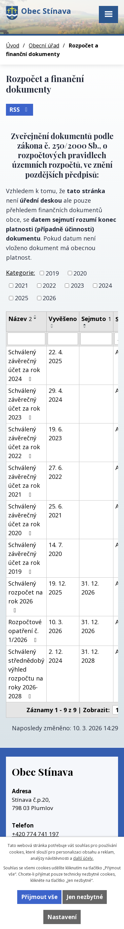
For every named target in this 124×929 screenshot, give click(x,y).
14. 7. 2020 (56, 549)
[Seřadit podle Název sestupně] (35, 318)
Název (20, 319)
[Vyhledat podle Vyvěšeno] (63, 339)
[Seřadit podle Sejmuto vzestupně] (85, 324)
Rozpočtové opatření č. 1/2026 (25, 631)
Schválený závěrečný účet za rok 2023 (24, 404)
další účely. (83, 858)
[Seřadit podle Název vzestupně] (35, 315)
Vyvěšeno (63, 319)
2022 (49, 285)
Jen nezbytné (84, 897)
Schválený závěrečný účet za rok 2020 (24, 519)
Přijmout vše (39, 897)
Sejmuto (96, 319)
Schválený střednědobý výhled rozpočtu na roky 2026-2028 (26, 674)
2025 (21, 298)
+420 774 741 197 (35, 834)
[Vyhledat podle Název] (26, 339)
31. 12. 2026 (90, 587)
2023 (77, 285)
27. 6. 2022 (56, 472)
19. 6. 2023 (56, 433)
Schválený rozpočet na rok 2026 (25, 596)
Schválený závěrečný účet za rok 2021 (24, 481)
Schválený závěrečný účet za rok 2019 (24, 558)
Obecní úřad (44, 45)
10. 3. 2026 (56, 626)
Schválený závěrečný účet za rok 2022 (24, 442)
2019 (52, 273)
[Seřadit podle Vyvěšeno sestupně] (52, 327)
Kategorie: (20, 272)
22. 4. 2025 (56, 356)
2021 (21, 285)
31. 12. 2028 (90, 656)
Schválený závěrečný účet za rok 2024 (24, 365)
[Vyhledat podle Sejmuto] (96, 339)
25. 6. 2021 (56, 510)
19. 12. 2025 (57, 587)
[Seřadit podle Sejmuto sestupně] (85, 327)
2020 (80, 273)
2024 (105, 285)
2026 (49, 298)
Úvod (12, 45)
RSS (19, 109)
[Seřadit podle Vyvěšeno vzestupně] (52, 324)
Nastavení (62, 917)
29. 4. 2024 (56, 395)
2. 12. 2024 (56, 656)
